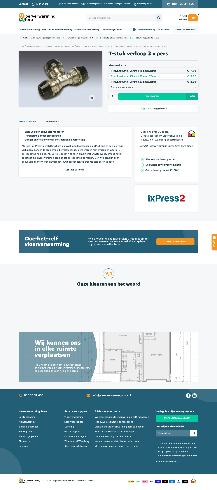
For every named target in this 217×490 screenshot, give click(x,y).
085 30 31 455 (33, 395)
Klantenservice (27, 422)
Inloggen (23, 446)
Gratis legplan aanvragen (177, 418)
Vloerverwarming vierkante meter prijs (116, 446)
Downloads (52, 122)
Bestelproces (26, 432)
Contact (23, 4)
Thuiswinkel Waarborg (76, 441)
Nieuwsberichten (74, 422)
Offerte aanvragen (185, 30)
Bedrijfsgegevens (28, 436)
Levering (69, 427)
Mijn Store (42, 4)
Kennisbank (164, 30)
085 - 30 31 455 (183, 4)
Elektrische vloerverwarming (57, 30)
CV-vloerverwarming (29, 30)
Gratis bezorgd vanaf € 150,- (80, 38)
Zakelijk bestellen (28, 427)
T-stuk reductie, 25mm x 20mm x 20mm (153, 76)
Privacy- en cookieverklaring (167, 461)
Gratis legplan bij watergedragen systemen (41, 38)
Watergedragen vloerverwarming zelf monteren (122, 417)
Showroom (25, 441)
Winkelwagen (193, 17)
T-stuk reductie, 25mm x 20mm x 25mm (153, 82)
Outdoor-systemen (112, 30)
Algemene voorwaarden (64, 481)
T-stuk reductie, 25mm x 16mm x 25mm (153, 71)
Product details (27, 122)
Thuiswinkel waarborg (194, 481)
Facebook (188, 395)
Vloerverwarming (146, 30)
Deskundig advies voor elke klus (113, 38)
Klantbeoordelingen (75, 446)
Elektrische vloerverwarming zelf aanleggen (119, 427)
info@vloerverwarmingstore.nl (112, 395)
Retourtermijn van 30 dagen (147, 38)
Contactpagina (27, 417)
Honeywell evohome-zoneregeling (114, 422)
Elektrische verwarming (86, 30)
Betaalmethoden (158, 481)
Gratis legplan (72, 432)
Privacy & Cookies (85, 481)
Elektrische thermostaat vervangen (115, 432)
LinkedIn (194, 395)
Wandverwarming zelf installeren (113, 436)
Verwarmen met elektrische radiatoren (117, 441)
